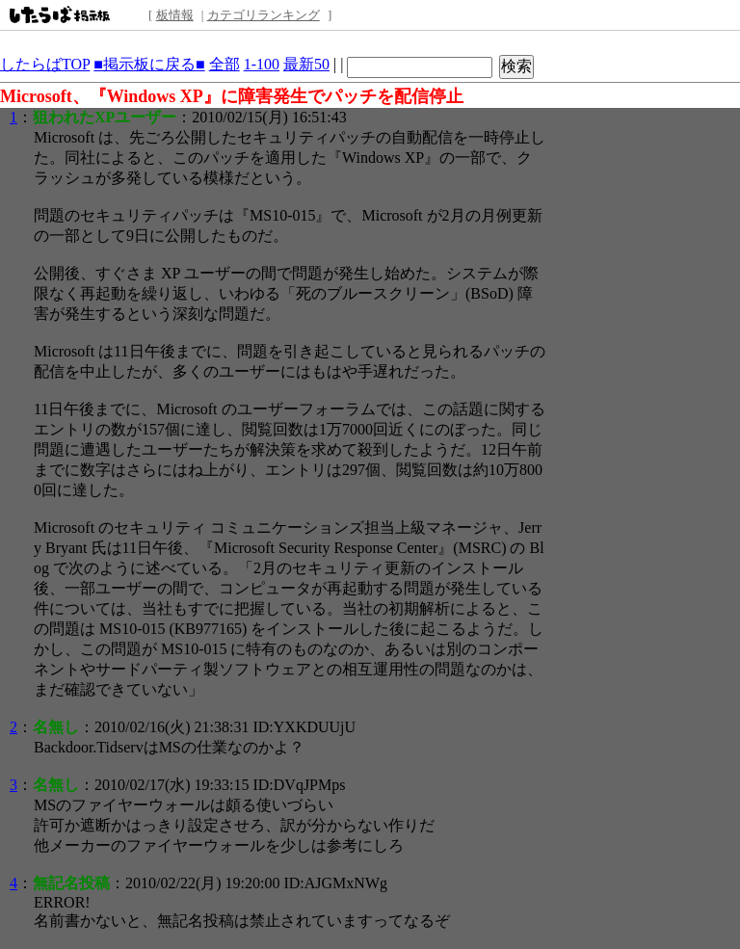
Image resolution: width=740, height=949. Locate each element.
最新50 (306, 64)
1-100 (261, 64)
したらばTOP (45, 64)
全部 (224, 64)
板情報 (175, 15)
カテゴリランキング (263, 15)
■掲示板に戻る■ (148, 64)
